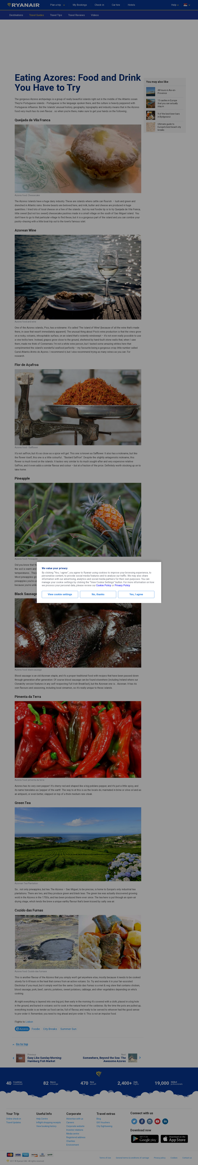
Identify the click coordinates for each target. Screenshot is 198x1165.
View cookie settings (60, 594)
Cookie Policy (103, 585)
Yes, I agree (136, 594)
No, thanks (98, 594)
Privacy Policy (122, 585)
